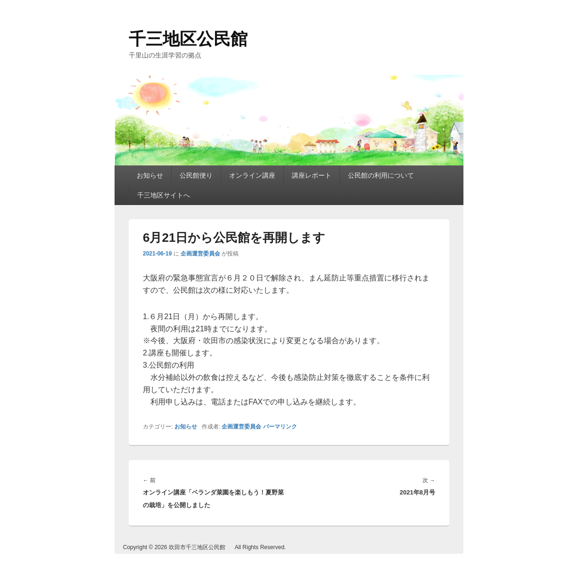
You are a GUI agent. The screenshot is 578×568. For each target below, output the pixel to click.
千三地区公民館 (188, 39)
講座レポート (311, 175)
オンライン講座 (252, 175)
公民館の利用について (381, 175)
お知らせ (150, 175)
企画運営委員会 (200, 253)
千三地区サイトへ (163, 195)
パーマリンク (280, 426)
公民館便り (196, 175)
